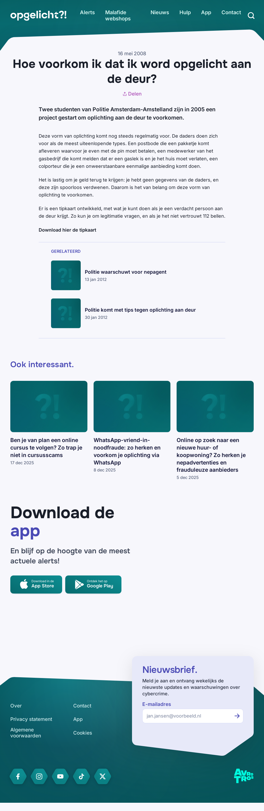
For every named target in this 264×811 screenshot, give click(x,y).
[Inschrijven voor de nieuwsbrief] (237, 716)
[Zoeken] (251, 15)
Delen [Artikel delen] (132, 94)
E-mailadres (156, 704)
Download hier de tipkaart (67, 230)
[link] (38, 15)
